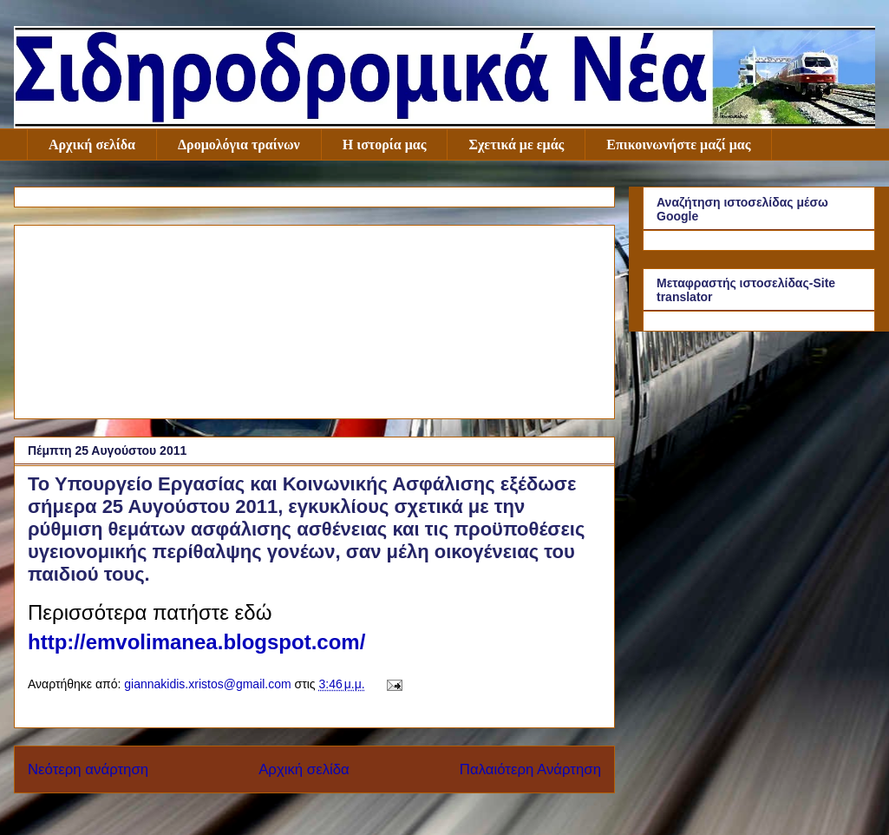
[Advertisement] (314, 318)
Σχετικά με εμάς (516, 144)
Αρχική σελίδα (92, 144)
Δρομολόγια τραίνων (239, 144)
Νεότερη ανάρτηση (88, 769)
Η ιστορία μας (385, 144)
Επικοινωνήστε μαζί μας (678, 144)
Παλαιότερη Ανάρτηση (530, 769)
